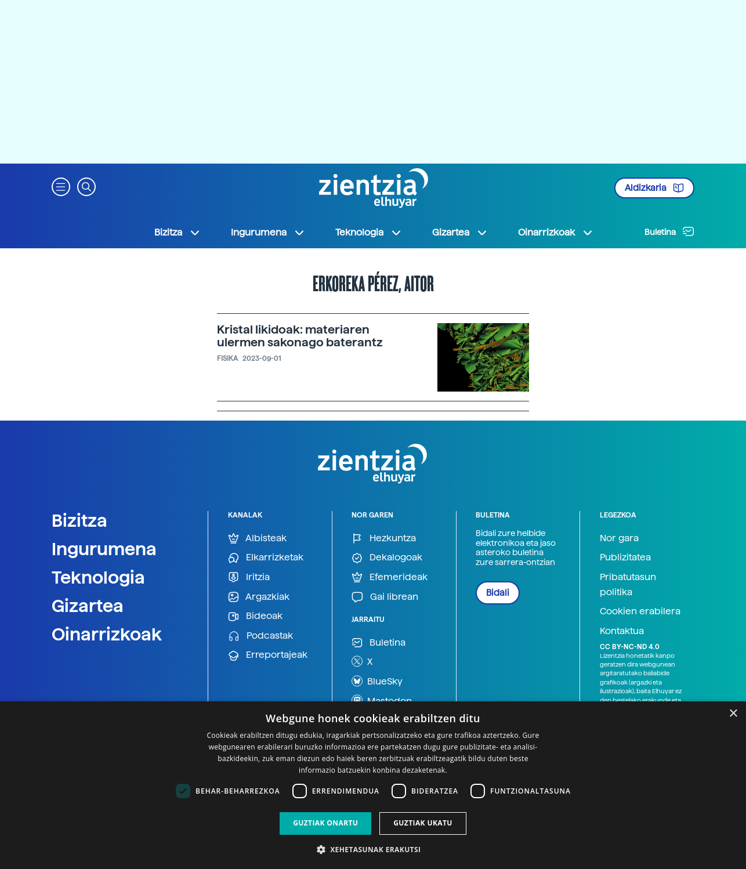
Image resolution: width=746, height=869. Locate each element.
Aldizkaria (654, 188)
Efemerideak (390, 577)
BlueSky (377, 681)
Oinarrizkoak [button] (555, 232)
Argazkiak (258, 597)
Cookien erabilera (640, 611)
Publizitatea (625, 557)
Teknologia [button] (368, 232)
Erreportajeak (267, 655)
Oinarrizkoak (107, 634)
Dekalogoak (387, 558)
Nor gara (619, 538)
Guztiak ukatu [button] (422, 823)
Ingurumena (104, 548)
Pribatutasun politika (628, 584)
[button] (61, 186)
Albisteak (257, 539)
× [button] (733, 713)
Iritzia (249, 577)
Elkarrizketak (265, 558)
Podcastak (260, 636)
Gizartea (88, 605)
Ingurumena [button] (268, 232)
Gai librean (385, 597)
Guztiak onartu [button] (325, 823)
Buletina (669, 231)
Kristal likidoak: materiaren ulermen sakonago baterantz (300, 336)
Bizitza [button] (177, 232)
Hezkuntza (384, 539)
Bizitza (79, 520)
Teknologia (98, 577)
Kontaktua (622, 630)
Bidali (497, 593)
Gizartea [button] (460, 232)
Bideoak (255, 616)
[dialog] (373, 785)
